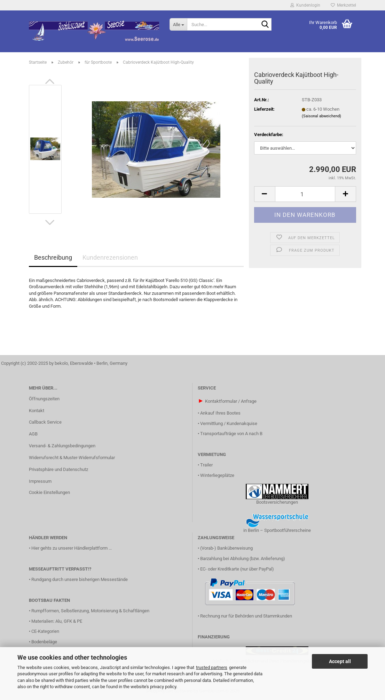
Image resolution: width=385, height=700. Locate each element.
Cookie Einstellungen (49, 492)
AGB (33, 433)
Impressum (40, 481)
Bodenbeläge (44, 641)
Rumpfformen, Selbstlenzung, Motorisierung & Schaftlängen (90, 610)
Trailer (206, 464)
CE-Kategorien (45, 631)
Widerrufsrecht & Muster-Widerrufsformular (72, 457)
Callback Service (45, 422)
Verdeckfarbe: (268, 134)
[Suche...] (178, 24)
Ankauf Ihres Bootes (220, 413)
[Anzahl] (305, 194)
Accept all (340, 661)
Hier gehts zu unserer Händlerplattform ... (71, 548)
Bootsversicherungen (277, 502)
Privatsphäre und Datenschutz (58, 469)
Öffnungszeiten (44, 398)
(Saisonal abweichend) (321, 116)
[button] (49, 81)
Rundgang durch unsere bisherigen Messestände (79, 579)
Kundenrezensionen (110, 257)
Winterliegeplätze (217, 475)
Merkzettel (343, 5)
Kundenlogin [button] (305, 5)
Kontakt (36, 410)
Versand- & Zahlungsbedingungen (62, 445)
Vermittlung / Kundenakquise (228, 423)
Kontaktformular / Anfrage (231, 401)
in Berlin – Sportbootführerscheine (277, 530)
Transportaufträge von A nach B (231, 433)
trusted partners (211, 667)
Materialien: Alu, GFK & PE (56, 621)
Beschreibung (53, 257)
